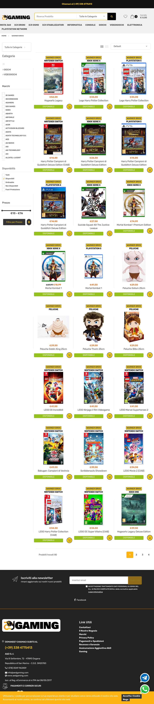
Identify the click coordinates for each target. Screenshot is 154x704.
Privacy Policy (86, 637)
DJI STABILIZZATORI (53, 25)
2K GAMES (10, 95)
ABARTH (9, 114)
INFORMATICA (74, 25)
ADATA (8, 132)
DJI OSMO (34, 25)
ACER (8, 125)
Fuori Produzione (13, 190)
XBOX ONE (134, 492)
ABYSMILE (10, 117)
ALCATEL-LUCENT (13, 158)
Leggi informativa (95, 592)
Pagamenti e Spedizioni (91, 641)
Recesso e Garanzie (89, 644)
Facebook (80, 600)
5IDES (8, 110)
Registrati (135, 580)
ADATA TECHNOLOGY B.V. (16, 136)
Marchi (82, 634)
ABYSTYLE (10, 121)
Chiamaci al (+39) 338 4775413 (77, 4)
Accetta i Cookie (131, 696)
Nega (125, 699)
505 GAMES (10, 106)
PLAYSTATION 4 (53, 185)
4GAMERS (10, 103)
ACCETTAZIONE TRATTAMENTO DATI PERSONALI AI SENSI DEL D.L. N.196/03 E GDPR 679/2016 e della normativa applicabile (113, 589)
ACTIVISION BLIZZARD (15, 128)
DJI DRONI (19, 25)
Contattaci (85, 627)
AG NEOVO (10, 143)
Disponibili (10, 179)
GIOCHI (102, 25)
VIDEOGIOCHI (117, 25)
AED (7, 139)
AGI (7, 147)
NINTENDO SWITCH (53, 61)
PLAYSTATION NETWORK (14, 29)
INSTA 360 (5, 25)
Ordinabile (10, 182)
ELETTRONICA (134, 25)
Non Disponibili (12, 186)
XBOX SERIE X (94, 61)
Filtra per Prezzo (14, 222)
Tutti (8, 175)
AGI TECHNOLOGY (13, 150)
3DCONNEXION (12, 99)
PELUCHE (134, 248)
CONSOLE (90, 25)
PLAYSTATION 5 (133, 61)
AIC (7, 154)
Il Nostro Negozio (88, 630)
